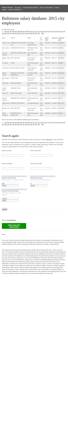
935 (42, 33)
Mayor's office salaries (46, 7)
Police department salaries (30, 7)
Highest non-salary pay (15, 9)
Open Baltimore (11, 220)
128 (13, 33)
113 (39, 31)
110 (31, 31)
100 (5, 31)
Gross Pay (54, 38)
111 (33, 31)
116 (46, 31)
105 (18, 31)
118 (51, 31)
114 (41, 31)
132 (23, 33)
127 (11, 33)
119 (54, 31)
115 (44, 31)
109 (28, 31)
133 (26, 33)
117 (49, 31)
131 (21, 33)
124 (3, 33)
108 (26, 31)
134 (28, 33)
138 (39, 33)
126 (8, 33)
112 (36, 31)
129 (16, 33)
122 (61, 31)
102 (11, 31)
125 (5, 33)
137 (36, 33)
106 (21, 31)
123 (64, 31)
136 (33, 33)
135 (31, 33)
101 (8, 31)
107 (23, 31)
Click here (49, 139)
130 (18, 33)
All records (17, 7)
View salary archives (14, 226)
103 (13, 31)
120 (56, 31)
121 (59, 31)
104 (16, 31)
